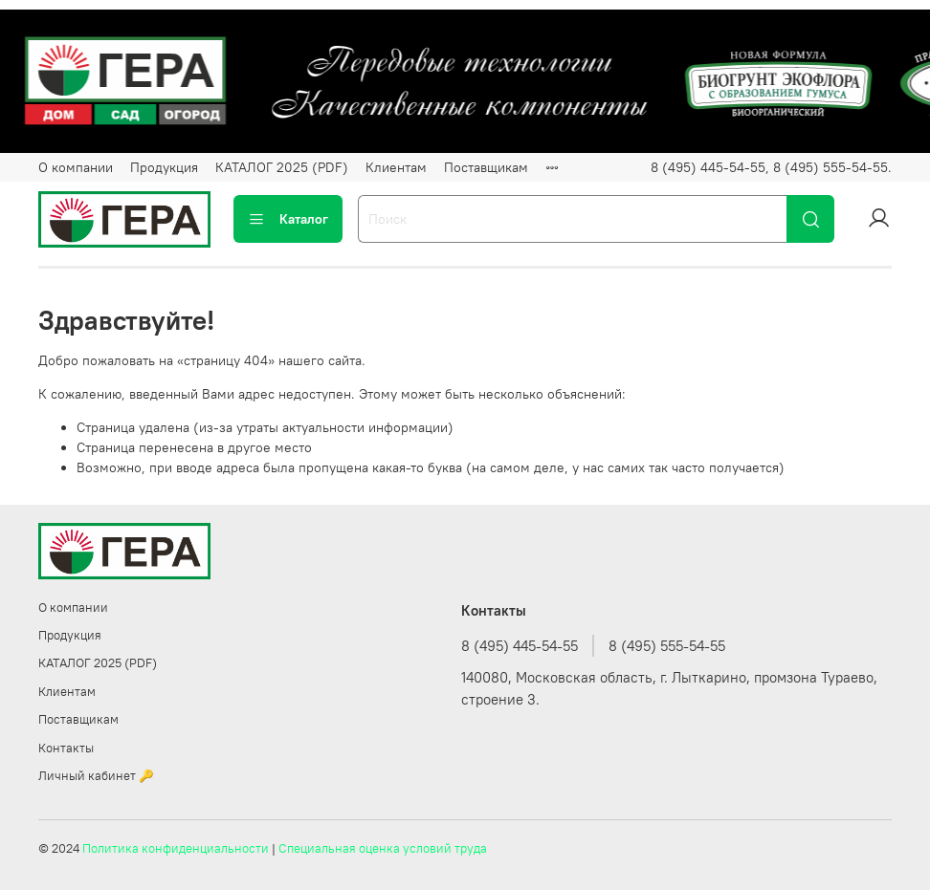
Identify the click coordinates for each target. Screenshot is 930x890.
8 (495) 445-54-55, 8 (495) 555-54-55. (771, 167)
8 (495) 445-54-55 (519, 646)
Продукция (164, 167)
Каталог (288, 219)
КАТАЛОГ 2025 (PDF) (281, 167)
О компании (75, 167)
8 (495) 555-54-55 (667, 646)
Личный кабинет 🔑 (96, 776)
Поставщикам (486, 167)
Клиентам (396, 167)
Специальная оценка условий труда (382, 848)
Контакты (66, 748)
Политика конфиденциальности (175, 848)
